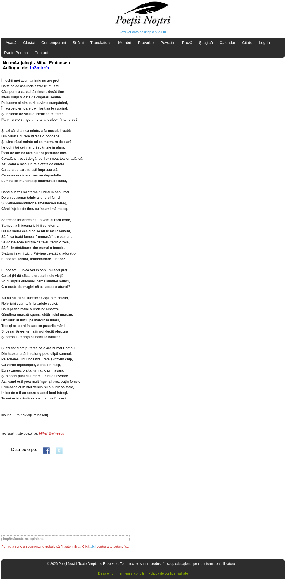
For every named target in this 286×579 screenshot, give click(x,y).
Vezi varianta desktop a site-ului (143, 32)
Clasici (29, 42)
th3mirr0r (39, 68)
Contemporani (53, 42)
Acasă (11, 42)
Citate (247, 42)
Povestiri (167, 42)
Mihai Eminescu (52, 433)
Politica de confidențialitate (168, 573)
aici (93, 547)
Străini (78, 42)
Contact (41, 52)
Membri (124, 42)
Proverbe (146, 42)
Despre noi (106, 573)
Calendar (227, 42)
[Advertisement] (65, 495)
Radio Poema (16, 52)
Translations (100, 42)
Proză (187, 42)
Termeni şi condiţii (131, 573)
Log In (264, 42)
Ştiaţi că (206, 42)
